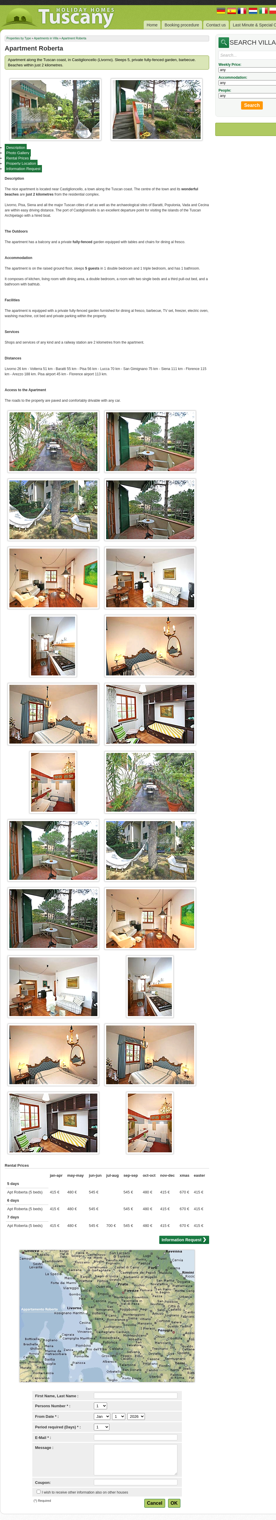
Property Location (21, 163)
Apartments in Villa (46, 38)
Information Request (23, 169)
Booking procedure (182, 25)
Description (15, 147)
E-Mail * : (43, 1437)
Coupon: (43, 1482)
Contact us (216, 25)
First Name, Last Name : (57, 1396)
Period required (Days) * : (58, 1427)
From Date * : (47, 1416)
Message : (44, 1447)
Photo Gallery (17, 153)
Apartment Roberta (74, 38)
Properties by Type (18, 38)
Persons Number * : (53, 1406)
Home (152, 25)
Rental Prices (17, 158)
